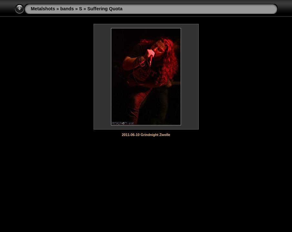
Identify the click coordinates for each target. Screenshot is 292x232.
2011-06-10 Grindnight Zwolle (146, 135)
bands (67, 8)
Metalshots (43, 8)
